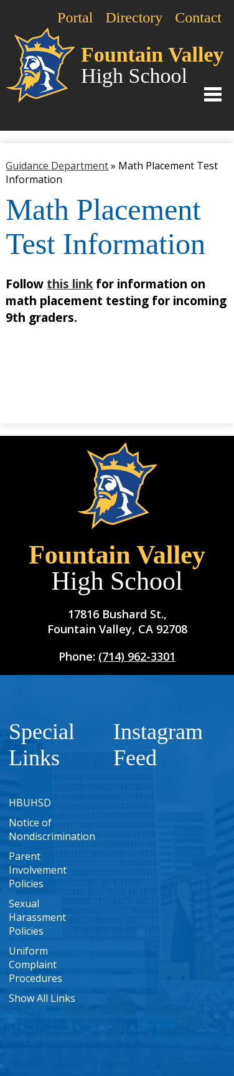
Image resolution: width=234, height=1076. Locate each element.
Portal (75, 17)
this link (70, 283)
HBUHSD (30, 802)
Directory (133, 17)
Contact (198, 17)
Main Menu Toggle (213, 94)
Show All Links (42, 998)
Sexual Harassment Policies (37, 917)
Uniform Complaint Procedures (35, 964)
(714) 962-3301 (137, 656)
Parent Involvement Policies (38, 869)
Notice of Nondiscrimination (52, 829)
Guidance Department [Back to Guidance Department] (57, 165)
